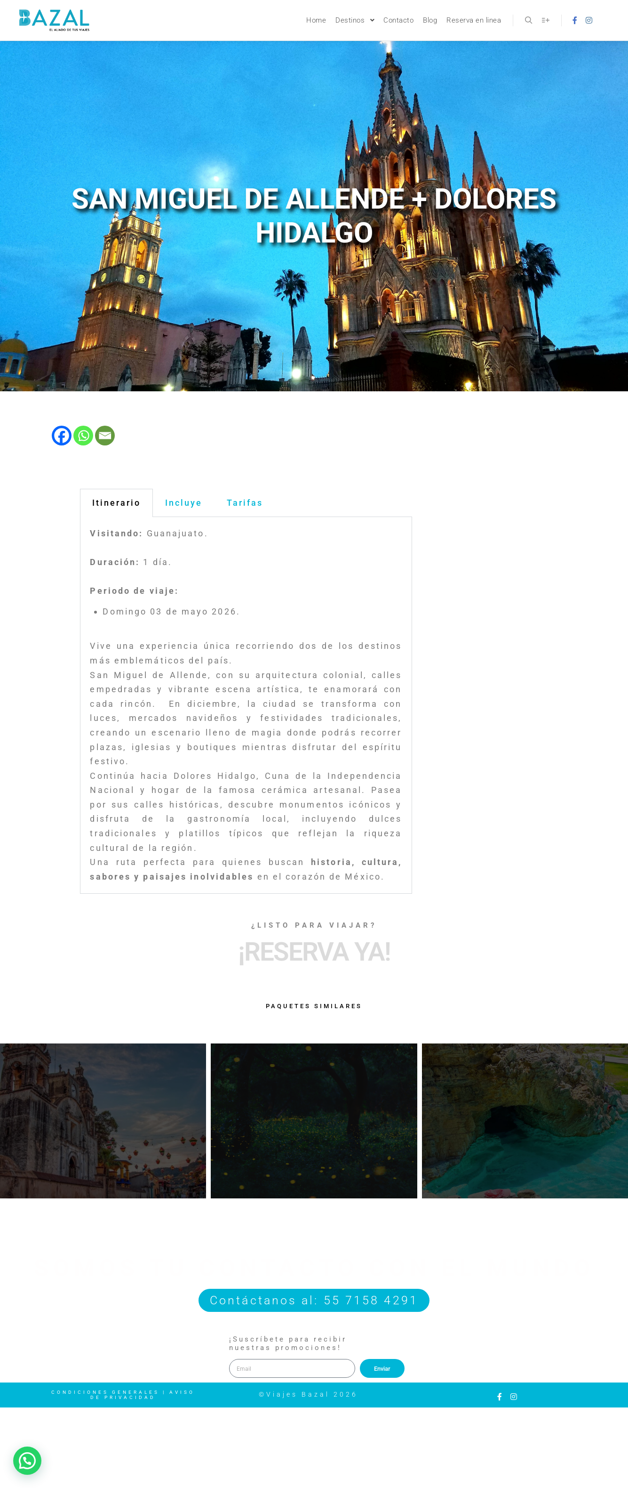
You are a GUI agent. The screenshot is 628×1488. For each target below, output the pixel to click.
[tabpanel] (246, 705)
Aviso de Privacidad (142, 1395)
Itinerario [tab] (116, 503)
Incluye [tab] (183, 503)
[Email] (105, 435)
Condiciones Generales (105, 1392)
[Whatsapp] (83, 435)
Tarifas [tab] (245, 503)
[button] (27, 1461)
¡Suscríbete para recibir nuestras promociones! (288, 1343)
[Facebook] (62, 435)
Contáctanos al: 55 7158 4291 (314, 1300)
